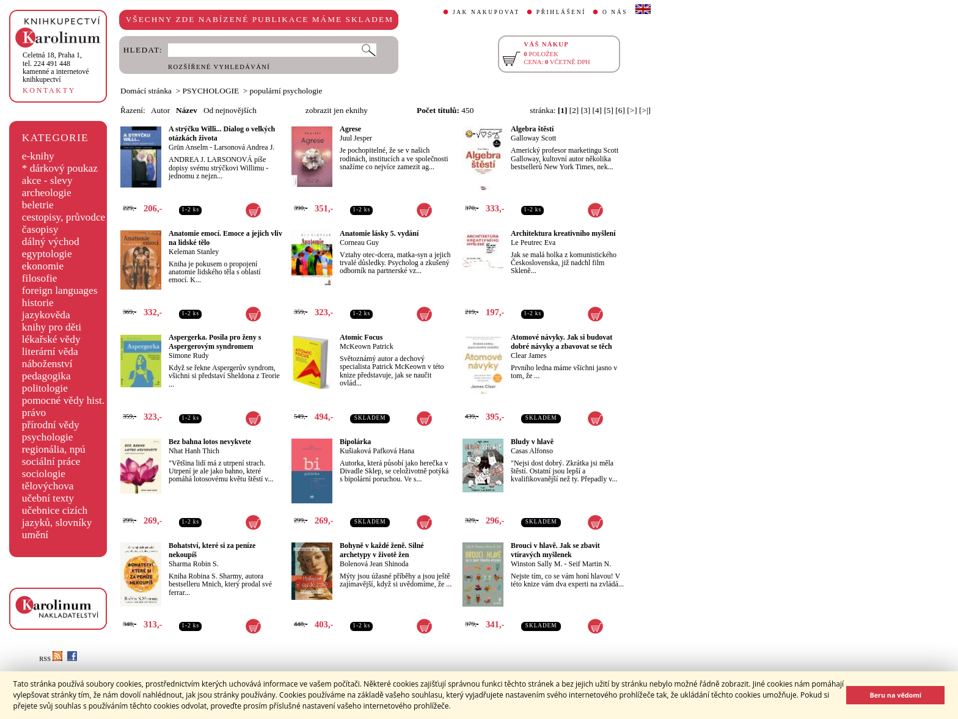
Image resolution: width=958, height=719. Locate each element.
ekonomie (43, 266)
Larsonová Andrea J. (244, 147)
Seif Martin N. (590, 564)
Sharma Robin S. (194, 564)
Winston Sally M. (537, 564)
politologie (45, 388)
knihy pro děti (51, 327)
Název (186, 110)
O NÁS (614, 12)
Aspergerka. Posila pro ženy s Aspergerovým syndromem (215, 342)
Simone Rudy (189, 355)
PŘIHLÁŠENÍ (561, 12)
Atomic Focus (361, 337)
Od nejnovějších (230, 110)
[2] (574, 110)
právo (34, 412)
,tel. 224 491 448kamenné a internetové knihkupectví (56, 67)
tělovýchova (48, 486)
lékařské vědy (51, 339)
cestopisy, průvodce (64, 217)
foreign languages (60, 290)
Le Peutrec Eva (533, 242)
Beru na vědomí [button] (895, 694)
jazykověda (46, 315)
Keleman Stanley (194, 251)
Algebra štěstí (532, 129)
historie (38, 302)
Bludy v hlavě (532, 441)
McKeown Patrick (366, 346)
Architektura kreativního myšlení (563, 233)
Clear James (528, 355)
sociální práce (51, 461)
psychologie (47, 437)
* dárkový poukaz (60, 168)
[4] (597, 110)
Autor (160, 110)
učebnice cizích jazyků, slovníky (57, 516)
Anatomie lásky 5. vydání (379, 233)
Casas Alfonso (532, 451)
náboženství (47, 364)
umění (35, 535)
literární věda (50, 351)
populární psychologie (286, 90)
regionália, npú (54, 449)
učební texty (48, 498)
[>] (632, 110)
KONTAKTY (49, 90)
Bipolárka (355, 441)
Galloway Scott (533, 138)
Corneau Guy (359, 242)
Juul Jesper (356, 138)
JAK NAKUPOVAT (486, 12)
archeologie (46, 193)
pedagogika (46, 376)
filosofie (39, 278)
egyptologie (47, 254)
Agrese (350, 129)
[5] (608, 110)
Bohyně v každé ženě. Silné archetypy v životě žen (382, 550)
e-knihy (38, 156)
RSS (50, 658)
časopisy (40, 229)
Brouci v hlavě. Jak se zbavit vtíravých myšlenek (555, 550)
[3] (586, 110)
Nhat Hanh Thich (194, 451)
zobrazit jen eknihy (336, 110)
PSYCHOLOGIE (211, 90)
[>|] (645, 110)
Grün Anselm (188, 147)
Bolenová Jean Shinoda (374, 564)
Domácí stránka (146, 90)
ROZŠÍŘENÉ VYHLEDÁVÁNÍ (219, 67)
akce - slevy (47, 180)
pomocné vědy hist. (63, 400)
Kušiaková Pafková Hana (377, 451)
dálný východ (50, 241)
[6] (620, 110)
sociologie (43, 474)
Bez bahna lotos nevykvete (210, 441)
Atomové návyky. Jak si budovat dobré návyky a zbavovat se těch (561, 342)
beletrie (38, 205)
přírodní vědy (50, 425)
